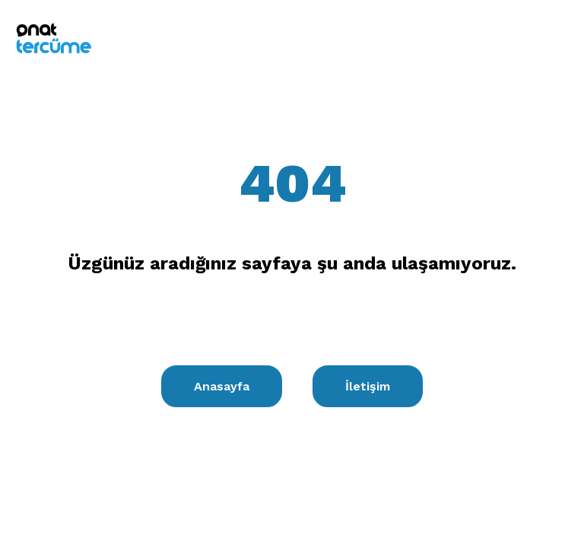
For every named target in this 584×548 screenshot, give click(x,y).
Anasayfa (221, 386)
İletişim (367, 386)
